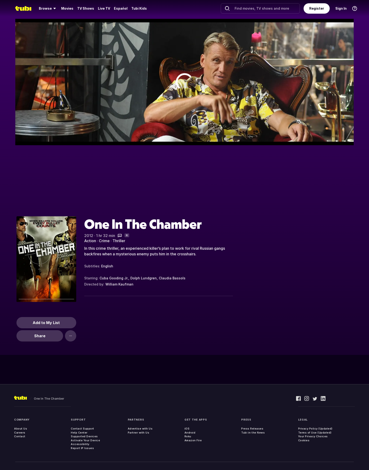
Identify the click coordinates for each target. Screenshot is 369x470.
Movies (67, 8)
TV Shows (85, 8)
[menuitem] (48, 8)
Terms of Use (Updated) (315, 432)
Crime (104, 240)
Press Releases (252, 428)
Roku (187, 436)
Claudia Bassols (172, 278)
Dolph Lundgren (143, 278)
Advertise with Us (140, 428)
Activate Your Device (85, 440)
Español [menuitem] (121, 8)
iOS (187, 428)
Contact (19, 436)
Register (316, 8)
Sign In (341, 8)
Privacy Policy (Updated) (315, 428)
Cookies (304, 440)
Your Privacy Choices (313, 436)
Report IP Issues (82, 448)
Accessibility (80, 444)
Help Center (79, 432)
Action (90, 240)
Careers (19, 432)
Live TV (104, 8)
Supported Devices (84, 436)
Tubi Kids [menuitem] (139, 8)
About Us (20, 428)
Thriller (118, 240)
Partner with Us (138, 432)
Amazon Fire (193, 440)
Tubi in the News (253, 432)
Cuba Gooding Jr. (114, 278)
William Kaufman (119, 284)
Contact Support (82, 428)
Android (190, 432)
